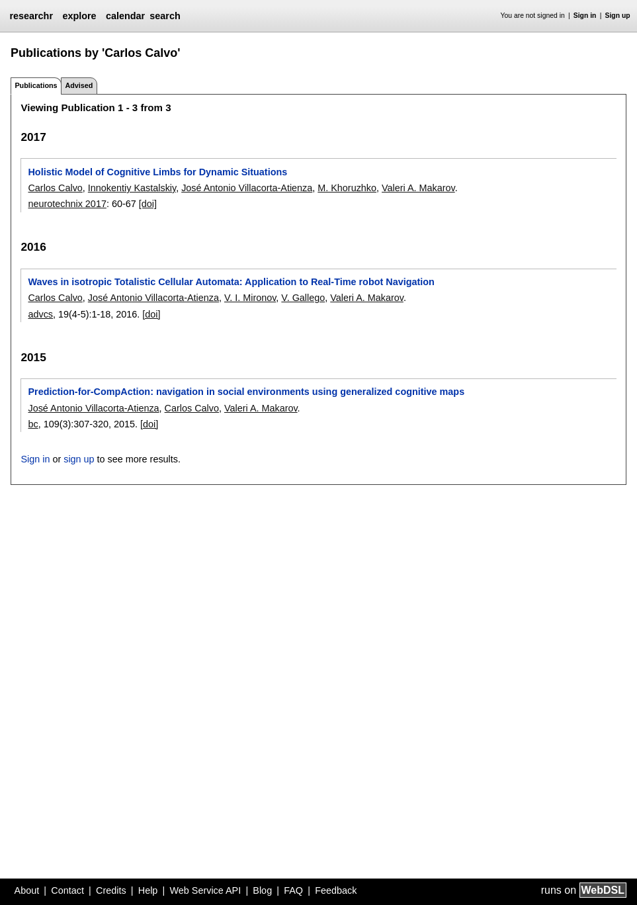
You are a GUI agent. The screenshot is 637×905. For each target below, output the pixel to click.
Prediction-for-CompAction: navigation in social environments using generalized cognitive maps (246, 391)
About (27, 890)
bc (33, 424)
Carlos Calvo (55, 188)
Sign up (617, 15)
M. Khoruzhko (347, 188)
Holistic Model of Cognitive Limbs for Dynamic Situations (157, 172)
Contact (67, 890)
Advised (79, 85)
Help (148, 890)
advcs (40, 314)
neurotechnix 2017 (67, 203)
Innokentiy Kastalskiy (132, 188)
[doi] (148, 203)
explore (79, 16)
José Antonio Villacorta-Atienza (246, 188)
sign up (79, 459)
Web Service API (205, 890)
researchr (31, 16)
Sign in (585, 15)
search (164, 16)
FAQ (293, 890)
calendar (125, 16)
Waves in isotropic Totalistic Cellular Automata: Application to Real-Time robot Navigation (231, 282)
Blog (262, 890)
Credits (111, 890)
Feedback (336, 890)
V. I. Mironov (250, 297)
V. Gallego (303, 297)
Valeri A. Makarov (418, 188)
